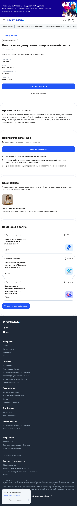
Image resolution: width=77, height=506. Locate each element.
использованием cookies (12, 496)
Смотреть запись (38, 86)
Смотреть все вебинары (15, 306)
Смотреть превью (38, 93)
